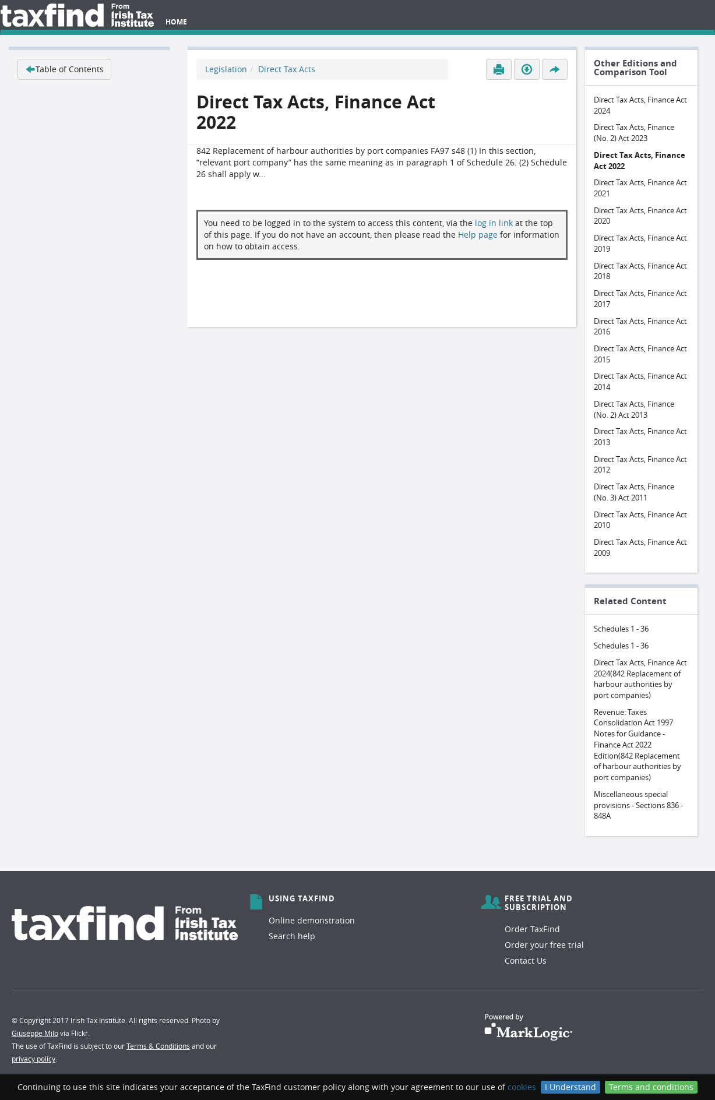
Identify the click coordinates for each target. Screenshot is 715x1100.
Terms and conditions (651, 1086)
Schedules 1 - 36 (621, 628)
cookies (522, 1086)
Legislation (226, 69)
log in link (494, 222)
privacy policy (33, 1058)
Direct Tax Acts (286, 69)
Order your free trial (544, 944)
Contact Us (526, 960)
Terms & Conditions (158, 1045)
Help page (478, 234)
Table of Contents (64, 69)
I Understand (570, 1086)
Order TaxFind (532, 929)
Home (176, 22)
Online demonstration (312, 920)
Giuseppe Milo (35, 1033)
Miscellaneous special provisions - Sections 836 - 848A (638, 805)
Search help (292, 936)
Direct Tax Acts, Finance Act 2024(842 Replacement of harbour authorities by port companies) (640, 678)
